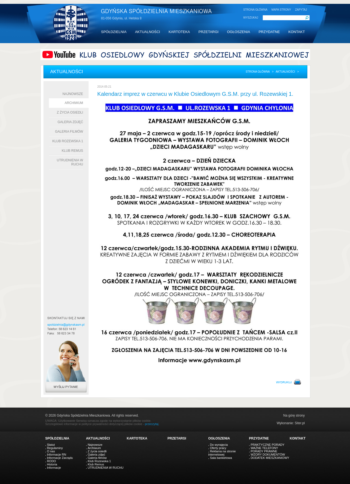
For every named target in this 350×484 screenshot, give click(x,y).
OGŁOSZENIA (238, 32)
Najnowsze (73, 94)
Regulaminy (55, 448)
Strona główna (258, 71)
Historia (52, 464)
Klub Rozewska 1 (67, 141)
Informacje (54, 467)
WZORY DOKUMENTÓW (268, 454)
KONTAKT (296, 32)
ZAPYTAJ (301, 9)
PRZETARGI (208, 32)
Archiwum (74, 103)
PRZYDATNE (269, 32)
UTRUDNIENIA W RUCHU (106, 467)
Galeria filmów (69, 131)
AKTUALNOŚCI (147, 32)
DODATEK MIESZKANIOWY (270, 457)
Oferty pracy (218, 448)
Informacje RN (56, 454)
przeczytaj (152, 424)
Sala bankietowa (221, 457)
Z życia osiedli (70, 112)
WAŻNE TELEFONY (264, 448)
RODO (51, 461)
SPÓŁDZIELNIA (114, 32)
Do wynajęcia (219, 444)
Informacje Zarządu (60, 457)
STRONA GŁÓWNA (255, 9)
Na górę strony (294, 415)
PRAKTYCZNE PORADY (267, 444)
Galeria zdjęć (70, 122)
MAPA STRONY (281, 9)
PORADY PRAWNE (264, 451)
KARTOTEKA (179, 32)
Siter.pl (300, 423)
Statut (51, 444)
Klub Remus (72, 151)
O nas (51, 451)
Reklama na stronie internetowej (222, 453)
